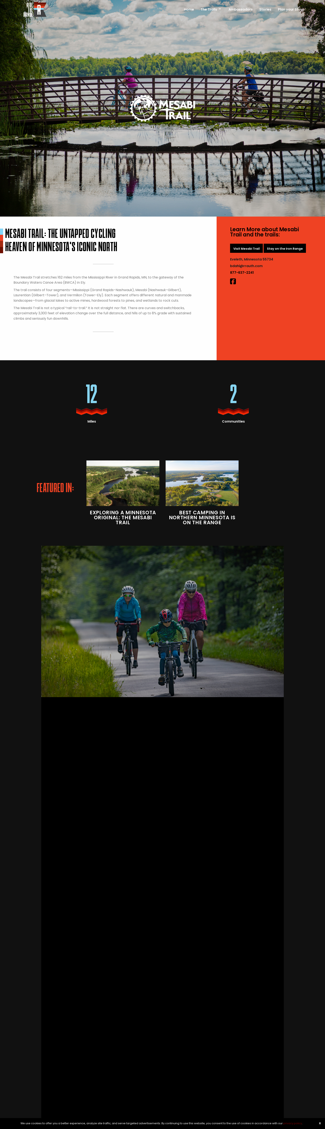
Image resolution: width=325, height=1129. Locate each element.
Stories (265, 9)
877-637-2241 (242, 272)
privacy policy (292, 1123)
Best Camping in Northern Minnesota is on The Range (202, 517)
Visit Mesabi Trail (246, 249)
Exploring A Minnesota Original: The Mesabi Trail (123, 517)
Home (189, 9)
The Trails (209, 9)
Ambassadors (241, 9)
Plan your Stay (290, 9)
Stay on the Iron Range (285, 249)
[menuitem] (189, 8)
